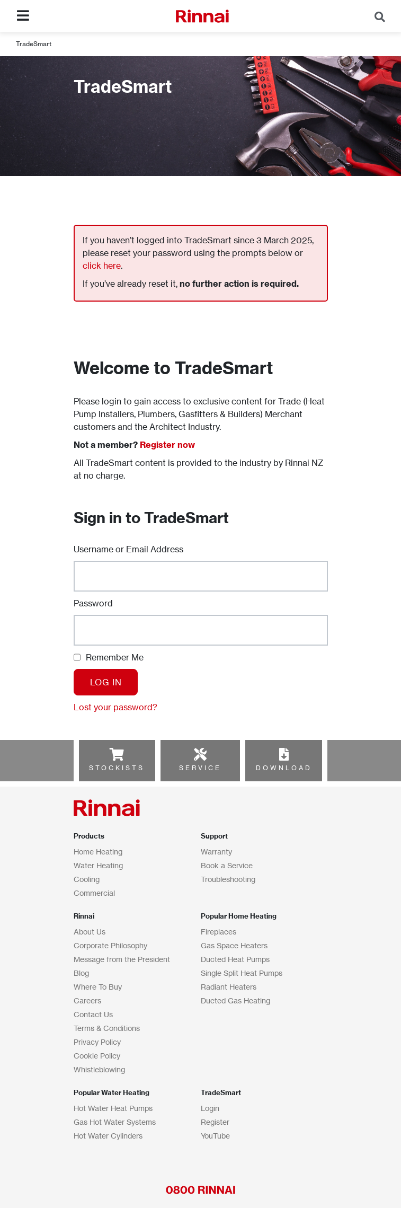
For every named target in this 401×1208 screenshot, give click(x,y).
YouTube (215, 1135)
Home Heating (98, 851)
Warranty (216, 851)
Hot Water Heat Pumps (113, 1108)
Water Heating (98, 865)
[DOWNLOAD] (284, 754)
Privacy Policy (97, 1041)
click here (102, 265)
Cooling (87, 879)
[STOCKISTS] (117, 754)
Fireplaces (218, 931)
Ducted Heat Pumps (235, 959)
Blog (81, 972)
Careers (87, 1000)
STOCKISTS (117, 768)
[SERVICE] (200, 754)
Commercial (94, 892)
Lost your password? (115, 707)
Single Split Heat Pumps (241, 972)
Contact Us (93, 1014)
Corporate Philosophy (110, 945)
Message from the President (122, 959)
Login (210, 1108)
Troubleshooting (228, 879)
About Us (89, 931)
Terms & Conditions (107, 1028)
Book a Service (227, 865)
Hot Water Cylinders (108, 1135)
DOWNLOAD (284, 768)
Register (215, 1121)
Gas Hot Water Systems (115, 1121)
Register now (167, 444)
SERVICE (200, 768)
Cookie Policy (97, 1055)
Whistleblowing (99, 1069)
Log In (106, 682)
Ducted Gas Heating (235, 1000)
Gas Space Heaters (234, 945)
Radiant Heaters (228, 986)
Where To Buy (98, 986)
